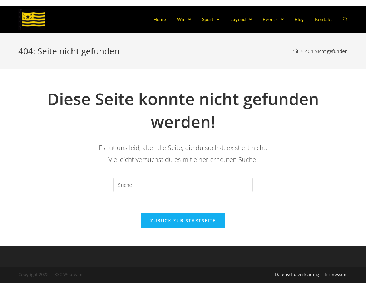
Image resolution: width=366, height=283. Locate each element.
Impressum (336, 275)
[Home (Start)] (295, 51)
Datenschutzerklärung (297, 275)
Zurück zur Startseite (183, 220)
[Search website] (345, 19)
